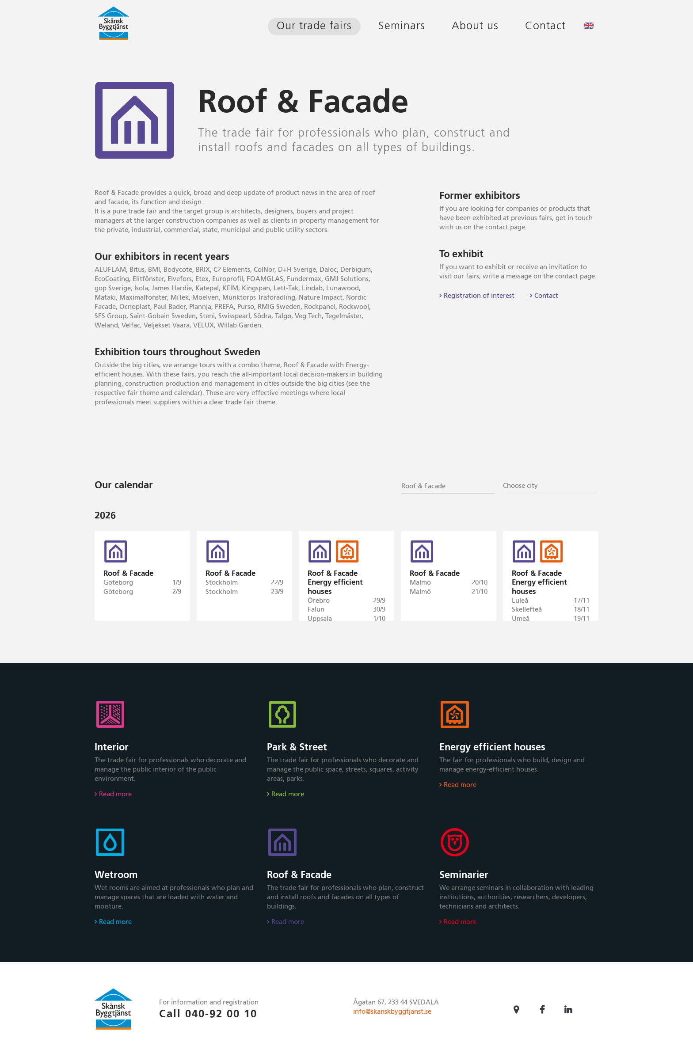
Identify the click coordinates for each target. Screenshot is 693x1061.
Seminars (401, 26)
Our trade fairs (314, 26)
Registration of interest (479, 296)
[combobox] (448, 486)
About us (475, 26)
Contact (545, 26)
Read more (115, 799)
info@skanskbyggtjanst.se (392, 1016)
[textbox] (550, 486)
